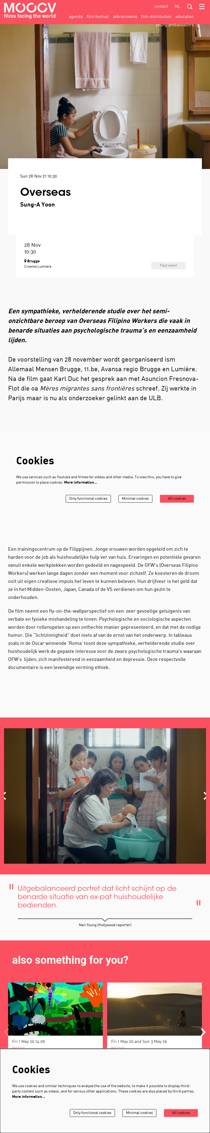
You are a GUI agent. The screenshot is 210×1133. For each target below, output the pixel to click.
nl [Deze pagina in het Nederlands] (177, 7)
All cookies (177, 499)
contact (161, 7)
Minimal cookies (135, 499)
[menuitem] (76, 17)
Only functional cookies (88, 499)
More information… (80, 482)
